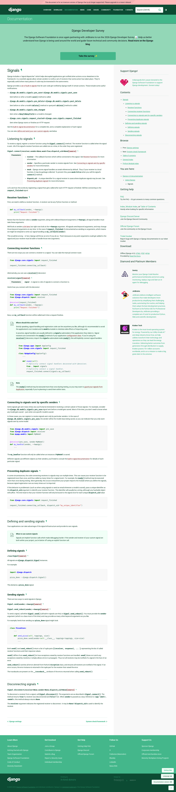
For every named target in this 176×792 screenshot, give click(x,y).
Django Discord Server (129, 216)
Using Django (130, 180)
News (82, 10)
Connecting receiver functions (139, 111)
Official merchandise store (151, 754)
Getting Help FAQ (84, 746)
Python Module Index (131, 164)
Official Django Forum (129, 226)
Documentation (71, 10)
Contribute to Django (52, 750)
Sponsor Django (148, 746)
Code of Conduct (13, 762)
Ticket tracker (126, 236)
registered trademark (69, 787)
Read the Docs (135, 256)
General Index (128, 160)
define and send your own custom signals (33, 131)
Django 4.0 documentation (133, 176)
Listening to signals (132, 103)
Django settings (14, 721)
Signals (125, 100)
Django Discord (83, 750)
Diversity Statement (14, 766)
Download (58, 10)
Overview (47, 10)
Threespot (119, 780)
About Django (12, 746)
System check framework (96, 721)
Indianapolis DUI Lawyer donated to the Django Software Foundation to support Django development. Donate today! (147, 82)
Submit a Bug (50, 754)
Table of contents (129, 156)
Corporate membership (150, 750)
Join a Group (50, 746)
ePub (148, 253)
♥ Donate (129, 10)
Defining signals (134, 127)
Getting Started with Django (17, 750)
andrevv (135, 780)
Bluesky (112, 758)
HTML (138, 253)
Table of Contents (148, 206)
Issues (96, 10)
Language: (167, 776)
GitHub (112, 746)
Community (106, 10)
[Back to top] (171, 788)
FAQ (122, 197)
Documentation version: (163, 782)
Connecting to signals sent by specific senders (145, 115)
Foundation (118, 10)
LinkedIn (113, 762)
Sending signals (133, 131)
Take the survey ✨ (88, 56)
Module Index (131, 206)
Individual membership (53, 762)
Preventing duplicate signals (138, 119)
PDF (143, 253)
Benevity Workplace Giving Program (155, 758)
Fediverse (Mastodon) (118, 754)
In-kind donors (68, 779)
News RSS (113, 766)
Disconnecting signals (133, 135)
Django (15, 10)
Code (89, 10)
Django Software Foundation (18, 758)
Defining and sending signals (136, 123)
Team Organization (14, 754)
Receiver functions (135, 108)
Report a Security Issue (53, 758)
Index (122, 206)
